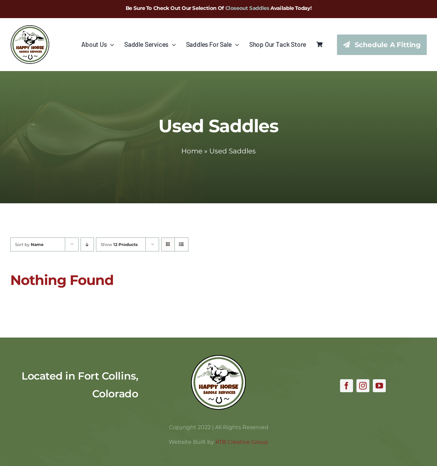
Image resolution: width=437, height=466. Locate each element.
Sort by (29, 244)
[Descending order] (87, 244)
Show (119, 244)
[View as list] (181, 244)
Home (191, 151)
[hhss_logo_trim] (218, 357)
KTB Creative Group (241, 442)
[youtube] (379, 385)
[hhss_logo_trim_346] (30, 28)
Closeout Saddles (247, 8)
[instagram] (362, 385)
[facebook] (346, 385)
